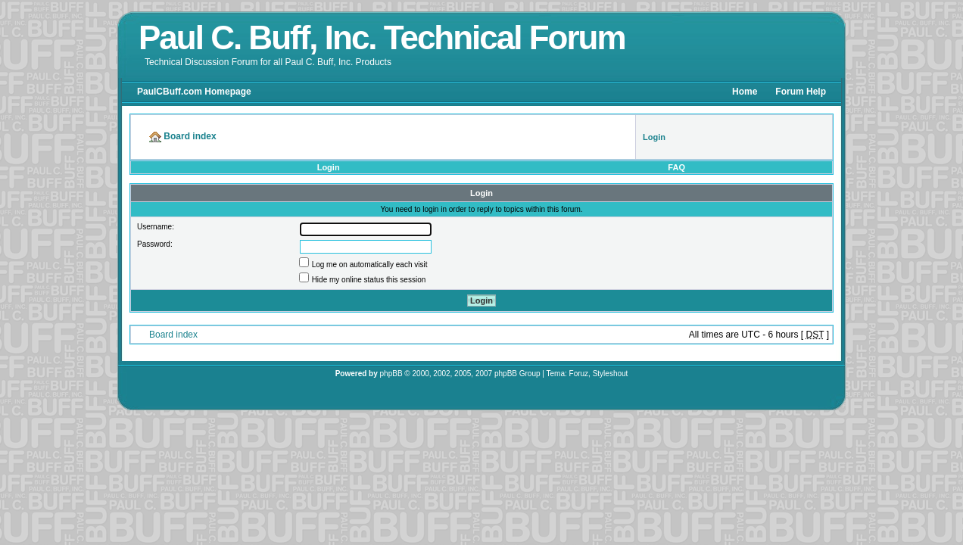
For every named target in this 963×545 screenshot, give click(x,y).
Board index (173, 334)
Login (328, 167)
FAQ (676, 167)
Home (744, 91)
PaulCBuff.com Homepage (194, 91)
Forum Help (800, 91)
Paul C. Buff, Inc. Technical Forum (382, 37)
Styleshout (610, 373)
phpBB (391, 373)
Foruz (579, 373)
